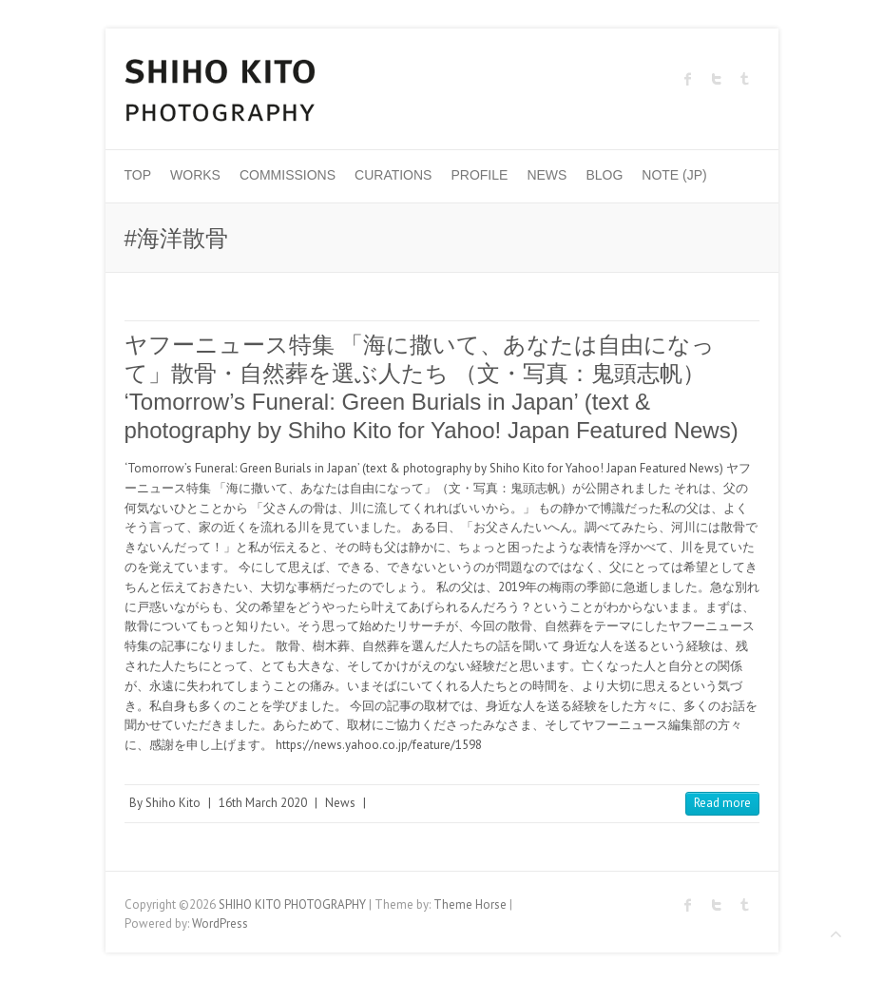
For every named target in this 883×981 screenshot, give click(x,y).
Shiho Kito (173, 803)
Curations (393, 175)
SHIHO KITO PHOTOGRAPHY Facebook (688, 79)
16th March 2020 (263, 803)
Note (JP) (674, 175)
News (546, 175)
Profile (479, 175)
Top (138, 175)
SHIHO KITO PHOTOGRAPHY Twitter (716, 79)
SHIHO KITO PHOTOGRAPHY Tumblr (745, 79)
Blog (604, 175)
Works (195, 175)
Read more (722, 803)
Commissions (288, 175)
